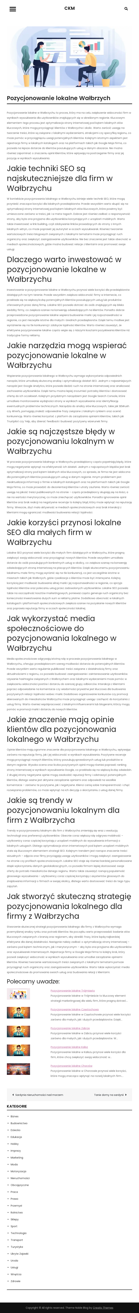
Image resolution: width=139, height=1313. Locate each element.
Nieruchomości (20, 1178)
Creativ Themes (103, 1308)
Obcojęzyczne (20, 1185)
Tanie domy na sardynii (109, 1095)
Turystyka (17, 1247)
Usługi (14, 1267)
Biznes (14, 1116)
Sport (14, 1226)
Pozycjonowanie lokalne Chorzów (71, 1066)
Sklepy (15, 1219)
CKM (69, 8)
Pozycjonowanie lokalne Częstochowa (75, 1009)
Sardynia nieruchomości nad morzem (39, 1095)
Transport (17, 1240)
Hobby (15, 1144)
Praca (14, 1192)
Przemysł (16, 1205)
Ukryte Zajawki (19, 1254)
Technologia (18, 1233)
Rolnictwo (17, 1212)
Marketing (17, 1157)
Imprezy (16, 1151)
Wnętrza (16, 1274)
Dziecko (15, 1130)
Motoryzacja (18, 1171)
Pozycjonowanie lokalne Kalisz (69, 1047)
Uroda (14, 1260)
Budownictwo (19, 1123)
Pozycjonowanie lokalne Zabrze (70, 1028)
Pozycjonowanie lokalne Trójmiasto (73, 990)
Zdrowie (15, 1281)
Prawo (14, 1199)
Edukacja (16, 1137)
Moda (14, 1164)
